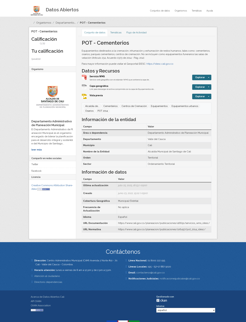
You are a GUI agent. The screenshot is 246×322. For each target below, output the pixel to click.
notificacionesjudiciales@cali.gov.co (180, 278)
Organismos (181, 10)
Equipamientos (159, 106)
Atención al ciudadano (47, 276)
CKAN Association (41, 305)
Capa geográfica (99, 86)
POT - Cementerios (92, 22)
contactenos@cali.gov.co (150, 272)
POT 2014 (103, 110)
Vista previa (96, 95)
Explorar (200, 77)
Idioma (160, 306)
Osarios (89, 110)
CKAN (161, 300)
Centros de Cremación (134, 106)
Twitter (34, 164)
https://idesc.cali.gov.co (160, 63)
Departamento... (66, 22)
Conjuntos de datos (160, 10)
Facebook (36, 171)
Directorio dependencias (48, 282)
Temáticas (197, 10)
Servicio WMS (97, 76)
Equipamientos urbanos (185, 106)
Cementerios (110, 106)
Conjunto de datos (94, 32)
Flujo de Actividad (136, 32)
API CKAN (36, 301)
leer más (36, 149)
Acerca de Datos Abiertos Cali (47, 296)
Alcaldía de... (92, 106)
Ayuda (209, 10)
